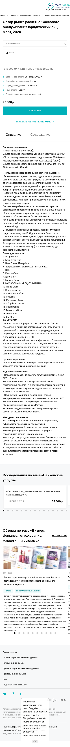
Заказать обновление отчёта (35, 121)
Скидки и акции (10, 658)
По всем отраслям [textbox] (12, 43)
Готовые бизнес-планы (13, 669)
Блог (5, 685)
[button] (3, 514)
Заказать (35, 110)
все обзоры (59, 539)
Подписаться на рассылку (15, 691)
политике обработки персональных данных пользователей (34, 725)
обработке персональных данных (34, 733)
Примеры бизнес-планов (14, 680)
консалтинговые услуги (28, 594)
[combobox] (35, 43)
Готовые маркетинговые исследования (20, 664)
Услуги (8, 594)
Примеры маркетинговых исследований (21, 674)
